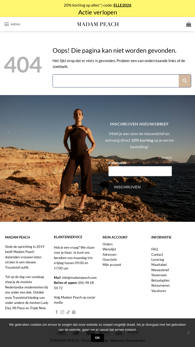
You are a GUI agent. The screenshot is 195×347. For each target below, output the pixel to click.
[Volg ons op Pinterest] (74, 313)
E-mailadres (118, 163)
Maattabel (159, 265)
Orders (108, 244)
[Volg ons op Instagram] (62, 313)
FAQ (154, 249)
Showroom (159, 275)
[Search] (116, 81)
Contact (157, 254)
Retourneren (160, 285)
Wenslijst (109, 249)
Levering (157, 260)
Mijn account (112, 265)
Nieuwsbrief (160, 270)
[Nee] (188, 334)
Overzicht (110, 260)
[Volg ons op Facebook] (57, 313)
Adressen (109, 254)
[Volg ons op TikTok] (68, 313)
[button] (12, 24)
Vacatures (158, 291)
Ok (97, 338)
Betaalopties (160, 280)
